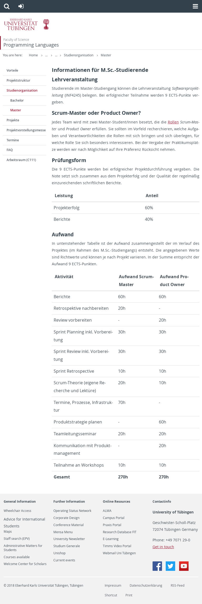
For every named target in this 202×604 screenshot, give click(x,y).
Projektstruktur (18, 80)
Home (33, 55)
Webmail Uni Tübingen (119, 553)
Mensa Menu (63, 532)
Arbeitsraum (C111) (21, 160)
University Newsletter (69, 539)
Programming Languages (31, 45)
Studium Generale (66, 546)
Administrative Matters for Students (23, 548)
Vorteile (12, 70)
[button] (6, 6)
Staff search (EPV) (17, 539)
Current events (64, 560)
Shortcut (111, 595)
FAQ (10, 150)
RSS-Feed (177, 585)
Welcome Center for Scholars (25, 564)
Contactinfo (162, 501)
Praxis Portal (112, 525)
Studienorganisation (99, 55)
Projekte (13, 120)
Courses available (17, 557)
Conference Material (68, 525)
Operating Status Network (72, 511)
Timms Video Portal (117, 546)
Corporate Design (66, 518)
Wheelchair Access (17, 511)
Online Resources (116, 501)
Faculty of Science (16, 39)
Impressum (113, 585)
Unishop (59, 553)
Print (128, 595)
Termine (13, 140)
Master (126, 55)
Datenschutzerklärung (146, 585)
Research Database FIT (120, 532)
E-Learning (111, 539)
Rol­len (173, 121)
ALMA (107, 511)
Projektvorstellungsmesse (26, 130)
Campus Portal (113, 518)
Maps (8, 532)
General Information (20, 501)
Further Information (69, 501)
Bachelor (17, 100)
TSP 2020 (70, 55)
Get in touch (163, 546)
